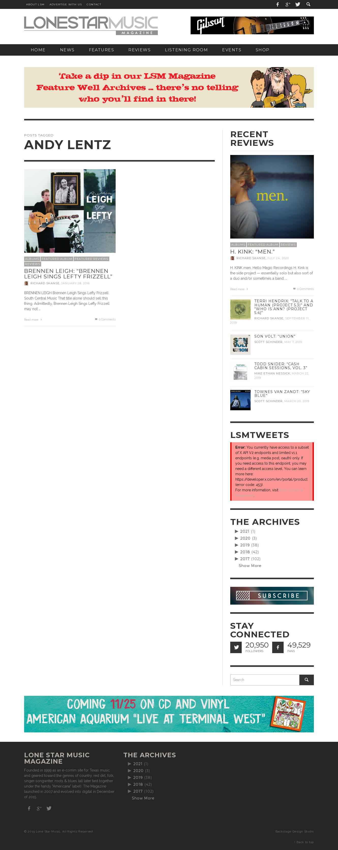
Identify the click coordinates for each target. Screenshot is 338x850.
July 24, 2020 (278, 258)
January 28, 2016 (75, 283)
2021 (245, 531)
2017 (245, 559)
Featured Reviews (91, 259)
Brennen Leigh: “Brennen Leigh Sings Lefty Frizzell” (68, 274)
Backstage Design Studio (294, 831)
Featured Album (57, 259)
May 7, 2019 (293, 342)
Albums (32, 259)
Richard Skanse (44, 283)
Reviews (32, 264)
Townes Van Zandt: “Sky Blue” (282, 393)
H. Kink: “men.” (252, 251)
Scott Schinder (268, 342)
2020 (245, 538)
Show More (250, 565)
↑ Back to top (304, 842)
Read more (33, 319)
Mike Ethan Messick (272, 373)
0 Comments (105, 319)
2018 (245, 552)
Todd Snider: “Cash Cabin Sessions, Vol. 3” (281, 366)
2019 (245, 545)
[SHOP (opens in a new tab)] (262, 50)
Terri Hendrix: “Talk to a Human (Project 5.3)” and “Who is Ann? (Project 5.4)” (283, 307)
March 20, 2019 (296, 401)
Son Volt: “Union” (275, 336)
